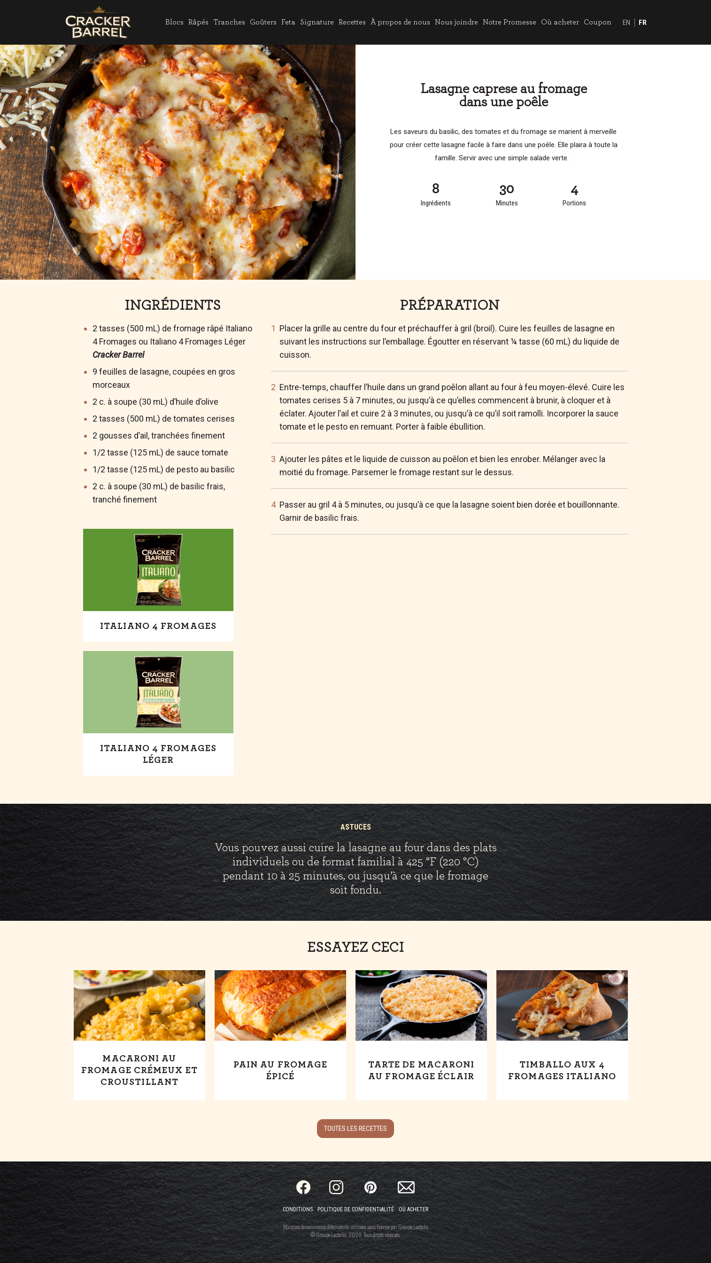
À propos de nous (400, 22)
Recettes (352, 22)
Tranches (229, 22)
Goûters (263, 22)
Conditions (298, 1209)
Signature (317, 22)
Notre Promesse (509, 22)
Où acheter (560, 22)
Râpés (198, 22)
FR (643, 22)
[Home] (98, 22)
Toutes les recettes (355, 1128)
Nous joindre (456, 22)
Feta (288, 22)
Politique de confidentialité (355, 1209)
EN (626, 22)
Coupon (597, 22)
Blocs (174, 22)
